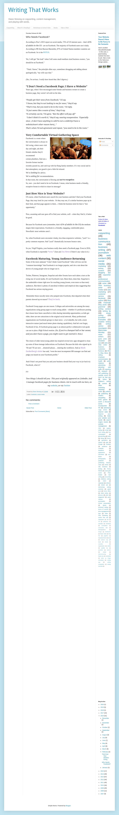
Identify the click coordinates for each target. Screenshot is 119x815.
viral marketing (103, 515)
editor (100, 385)
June (104, 740)
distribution (108, 531)
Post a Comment (33, 404)
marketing (102, 266)
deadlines (101, 450)
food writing (101, 432)
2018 (102, 710)
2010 (102, 785)
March (104, 749)
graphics (106, 535)
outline (109, 546)
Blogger (68, 806)
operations (105, 440)
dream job (104, 485)
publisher (101, 460)
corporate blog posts (104, 304)
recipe (104, 552)
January (105, 767)
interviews (101, 454)
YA (99, 521)
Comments (104, 145)
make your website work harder (104, 418)
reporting (108, 369)
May (103, 743)
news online (104, 493)
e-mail (106, 430)
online (100, 391)
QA (108, 519)
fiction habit (103, 533)
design (100, 531)
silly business (102, 466)
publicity (108, 391)
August (104, 735)
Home (59, 408)
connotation (105, 525)
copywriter (107, 275)
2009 (102, 788)
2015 (102, 771)
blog (109, 300)
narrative (100, 544)
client (104, 481)
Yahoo (104, 379)
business (101, 347)
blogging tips (104, 273)
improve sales (103, 412)
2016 (102, 716)
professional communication (104, 280)
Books (56, 28)
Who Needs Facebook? (106, 763)
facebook (34, 394)
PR (99, 408)
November (105, 723)
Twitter (67, 385)
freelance (101, 351)
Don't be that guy (104, 377)
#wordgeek (102, 328)
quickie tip (104, 548)
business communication (104, 241)
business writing (102, 248)
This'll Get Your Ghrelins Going (105, 756)
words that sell (103, 517)
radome (109, 550)
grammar (101, 307)
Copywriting (10, 28)
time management (103, 511)
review (106, 464)
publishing (104, 393)
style (107, 442)
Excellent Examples (102, 319)
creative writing (104, 322)
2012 (102, 779)
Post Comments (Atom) (42, 411)
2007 (102, 794)
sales (106, 343)
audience (104, 446)
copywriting (104, 233)
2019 (102, 707)
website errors (103, 375)
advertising (101, 365)
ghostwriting (101, 436)
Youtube (108, 444)
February (105, 752)
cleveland (108, 523)
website (54, 385)
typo (99, 513)
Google (100, 444)
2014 (102, 774)
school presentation (104, 503)
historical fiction (102, 537)
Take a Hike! (65, 28)
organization (101, 546)
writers (100, 337)
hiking (102, 438)
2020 (102, 704)
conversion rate (103, 527)
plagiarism (101, 497)
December (105, 718)
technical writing (103, 507)
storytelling (101, 397)
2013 (102, 777)
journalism (103, 252)
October (105, 727)
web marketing (104, 291)
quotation (100, 550)
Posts (102, 141)
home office (107, 491)
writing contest (104, 309)
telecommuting (102, 554)
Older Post (88, 408)
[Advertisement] (104, 104)
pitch (107, 495)
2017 (102, 713)
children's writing (104, 381)
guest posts (102, 339)
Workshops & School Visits (42, 28)
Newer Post (30, 408)
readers (100, 395)
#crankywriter (102, 406)
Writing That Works (33, 9)
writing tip (107, 311)
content (101, 271)
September (105, 730)
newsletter (101, 341)
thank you (100, 556)
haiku (109, 436)
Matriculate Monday (102, 331)
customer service (101, 295)
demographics (102, 529)
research (104, 371)
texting (100, 469)
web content (104, 257)
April (104, 746)
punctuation (101, 501)
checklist (100, 523)
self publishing (103, 373)
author (100, 300)
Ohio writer (102, 345)
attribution (105, 521)
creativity (100, 448)
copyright (101, 483)
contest (104, 383)
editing (100, 355)
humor (109, 438)
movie (106, 542)
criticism (108, 483)
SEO (99, 428)
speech (100, 442)
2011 (102, 782)
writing (100, 268)
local (109, 537)
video (106, 513)
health (100, 361)
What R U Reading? (23, 28)
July (103, 737)
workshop (108, 556)
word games (102, 399)
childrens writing (106, 479)
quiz (99, 343)
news (100, 334)
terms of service (103, 509)
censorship (107, 477)
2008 (102, 791)
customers (101, 349)
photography (102, 458)
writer (104, 283)
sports (104, 505)
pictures (100, 495)
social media (40, 394)
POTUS (46, 52)
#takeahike (101, 519)
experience (101, 452)
